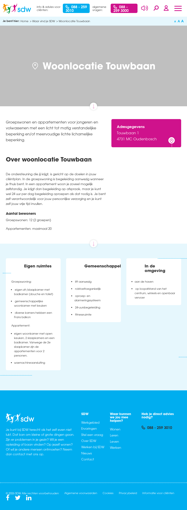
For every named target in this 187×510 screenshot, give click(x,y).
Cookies (108, 493)
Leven (114, 441)
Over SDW (88, 441)
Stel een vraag (92, 435)
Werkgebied (90, 422)
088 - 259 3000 (121, 8)
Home (24, 21)
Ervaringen (89, 428)
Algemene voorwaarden (80, 493)
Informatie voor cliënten (158, 493)
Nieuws (86, 453)
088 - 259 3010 (76, 8)
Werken (115, 447)
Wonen (115, 429)
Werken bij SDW (92, 447)
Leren (114, 435)
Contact (87, 459)
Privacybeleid (128, 493)
